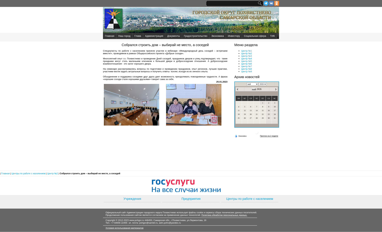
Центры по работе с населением (29, 173)
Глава (137, 36)
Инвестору (234, 36)
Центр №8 (246, 69)
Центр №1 (246, 51)
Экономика (217, 36)
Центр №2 (246, 53)
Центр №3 (246, 56)
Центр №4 (246, 58)
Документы (173, 36)
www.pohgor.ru (136, 220)
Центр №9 (246, 71)
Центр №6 (246, 63)
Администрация (154, 36)
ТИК (272, 36)
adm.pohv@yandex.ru (170, 223)
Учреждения (132, 199)
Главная (109, 36)
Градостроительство (195, 36)
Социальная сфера (255, 36)
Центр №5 (246, 61)
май (254, 89)
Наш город (124, 36)
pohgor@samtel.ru (148, 223)
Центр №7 (246, 66)
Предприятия (191, 199)
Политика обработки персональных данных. (224, 215)
